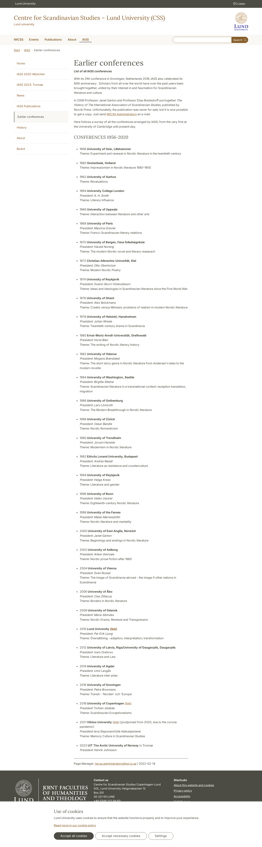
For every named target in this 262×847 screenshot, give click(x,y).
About (21, 138)
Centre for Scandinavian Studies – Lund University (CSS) (89, 17)
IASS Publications (28, 106)
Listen (239, 3)
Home (21, 63)
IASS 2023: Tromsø (30, 84)
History (22, 127)
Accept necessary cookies (121, 836)
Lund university (24, 24)
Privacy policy (183, 790)
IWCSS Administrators (122, 114)
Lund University (25, 3)
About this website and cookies (194, 785)
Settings (161, 836)
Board (21, 149)
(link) (128, 703)
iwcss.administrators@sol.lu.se (115, 763)
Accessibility (182, 796)
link (116, 722)
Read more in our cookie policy (75, 825)
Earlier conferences (30, 117)
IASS (27, 50)
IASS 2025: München (31, 74)
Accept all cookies (73, 836)
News (20, 95)
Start (17, 50)
